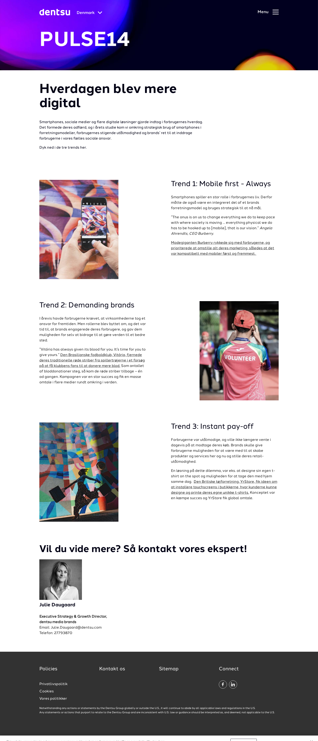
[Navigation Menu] (268, 12)
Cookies (46, 691)
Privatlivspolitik (53, 684)
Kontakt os (112, 669)
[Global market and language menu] (89, 13)
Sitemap (168, 669)
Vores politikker (53, 698)
